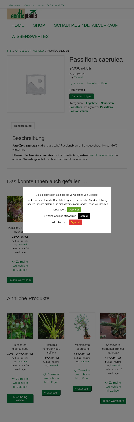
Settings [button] (84, 216)
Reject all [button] (75, 222)
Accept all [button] (74, 209)
